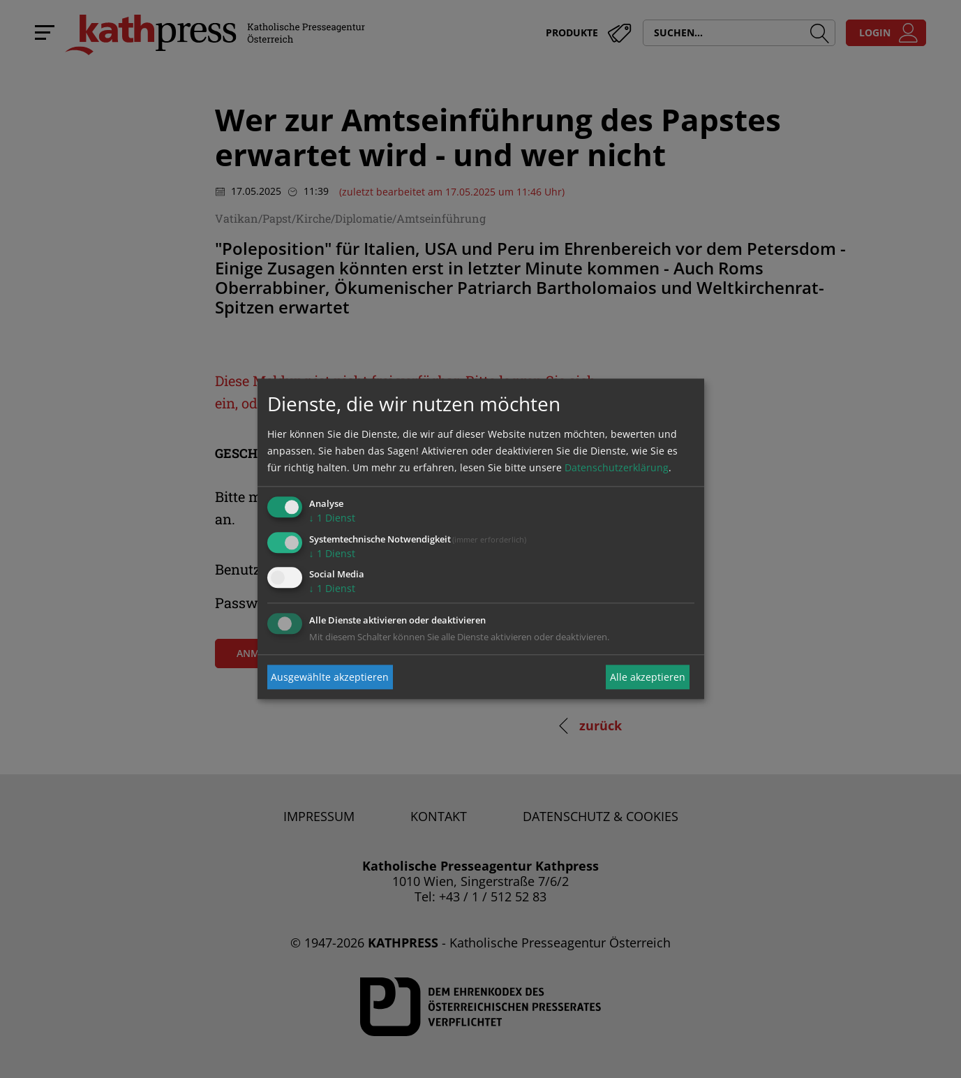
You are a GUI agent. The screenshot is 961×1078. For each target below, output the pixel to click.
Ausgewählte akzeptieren (330, 677)
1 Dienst (332, 517)
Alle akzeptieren (647, 677)
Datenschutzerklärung (617, 467)
